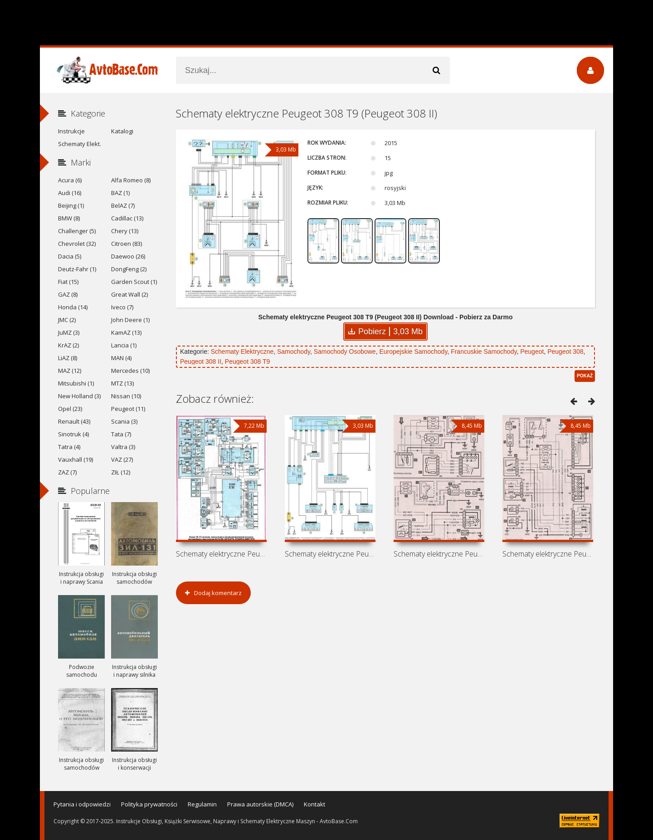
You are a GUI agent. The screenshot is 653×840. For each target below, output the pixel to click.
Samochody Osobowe (345, 351)
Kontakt (314, 804)
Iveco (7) (122, 307)
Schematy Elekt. (79, 144)
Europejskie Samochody (413, 351)
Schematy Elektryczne (242, 351)
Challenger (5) (77, 231)
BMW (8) (69, 218)
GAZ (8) (68, 294)
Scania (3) (124, 421)
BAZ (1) (120, 193)
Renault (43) (74, 421)
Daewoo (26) (128, 256)
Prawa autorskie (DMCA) (260, 804)
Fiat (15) (68, 282)
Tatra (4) (69, 447)
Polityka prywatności (149, 804)
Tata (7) (121, 434)
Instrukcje (71, 131)
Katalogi (122, 131)
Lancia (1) (123, 345)
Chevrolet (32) (77, 243)
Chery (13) (124, 231)
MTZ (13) (122, 383)
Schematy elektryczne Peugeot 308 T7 (330, 554)
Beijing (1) (71, 205)
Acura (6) (70, 180)
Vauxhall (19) (75, 459)
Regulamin (202, 804)
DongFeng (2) (128, 269)
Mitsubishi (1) (76, 383)
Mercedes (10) (130, 370)
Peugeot (532, 351)
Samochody (293, 351)
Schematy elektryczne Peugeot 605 (221, 554)
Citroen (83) (126, 243)
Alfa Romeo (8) (131, 180)
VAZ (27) (122, 459)
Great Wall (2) (129, 294)
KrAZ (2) (68, 345)
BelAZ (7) (123, 205)
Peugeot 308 (565, 351)
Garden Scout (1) (134, 282)
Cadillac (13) (127, 218)
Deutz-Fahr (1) (77, 269)
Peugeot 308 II (200, 361)
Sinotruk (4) (73, 434)
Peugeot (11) (128, 409)
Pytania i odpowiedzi (82, 804)
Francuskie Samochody (484, 351)
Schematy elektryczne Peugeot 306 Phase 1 (547, 554)
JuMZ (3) (68, 332)
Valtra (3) (123, 447)
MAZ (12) (69, 370)
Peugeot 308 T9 (247, 361)
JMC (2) (67, 320)
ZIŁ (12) (120, 472)
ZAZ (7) (67, 472)
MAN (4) (121, 358)
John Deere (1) (130, 320)
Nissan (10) (126, 396)
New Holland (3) (79, 396)
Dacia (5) (69, 256)
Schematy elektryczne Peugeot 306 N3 (439, 554)
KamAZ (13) (126, 332)
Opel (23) (70, 409)
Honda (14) (73, 307)
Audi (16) (69, 193)
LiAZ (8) (67, 358)
